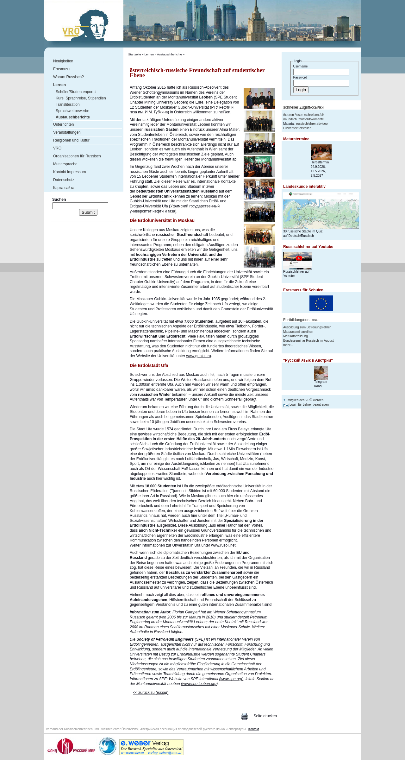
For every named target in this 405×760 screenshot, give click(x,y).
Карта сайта (63, 188)
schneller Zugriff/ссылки (303, 107)
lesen (299, 115)
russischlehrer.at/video (312, 123)
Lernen (149, 54)
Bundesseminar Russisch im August (308, 340)
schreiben (312, 115)
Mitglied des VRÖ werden (305, 400)
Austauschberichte (169, 54)
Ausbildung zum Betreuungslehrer (307, 327)
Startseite (134, 54)
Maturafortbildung (295, 336)
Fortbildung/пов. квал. (302, 320)
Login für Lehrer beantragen (309, 404)
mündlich (290, 119)
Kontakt (253, 729)
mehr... (288, 345)
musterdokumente (311, 119)
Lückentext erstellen (297, 128)
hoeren (289, 115)
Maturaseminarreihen (298, 331)
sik (322, 115)
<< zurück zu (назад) (150, 692)
